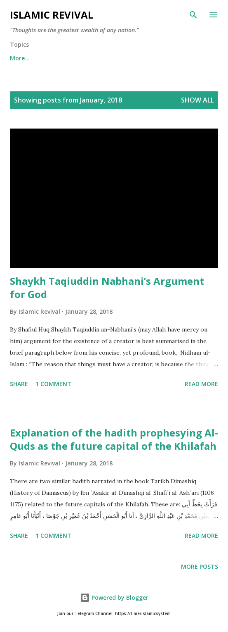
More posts (199, 566)
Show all (197, 100)
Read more (201, 384)
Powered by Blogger (114, 597)
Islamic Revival (51, 14)
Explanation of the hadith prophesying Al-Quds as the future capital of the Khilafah (114, 439)
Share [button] (19, 384)
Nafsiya (124, 58)
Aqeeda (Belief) (70, 58)
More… (167, 58)
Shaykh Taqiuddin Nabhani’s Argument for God (107, 287)
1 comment (53, 384)
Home (18, 58)
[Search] (193, 15)
